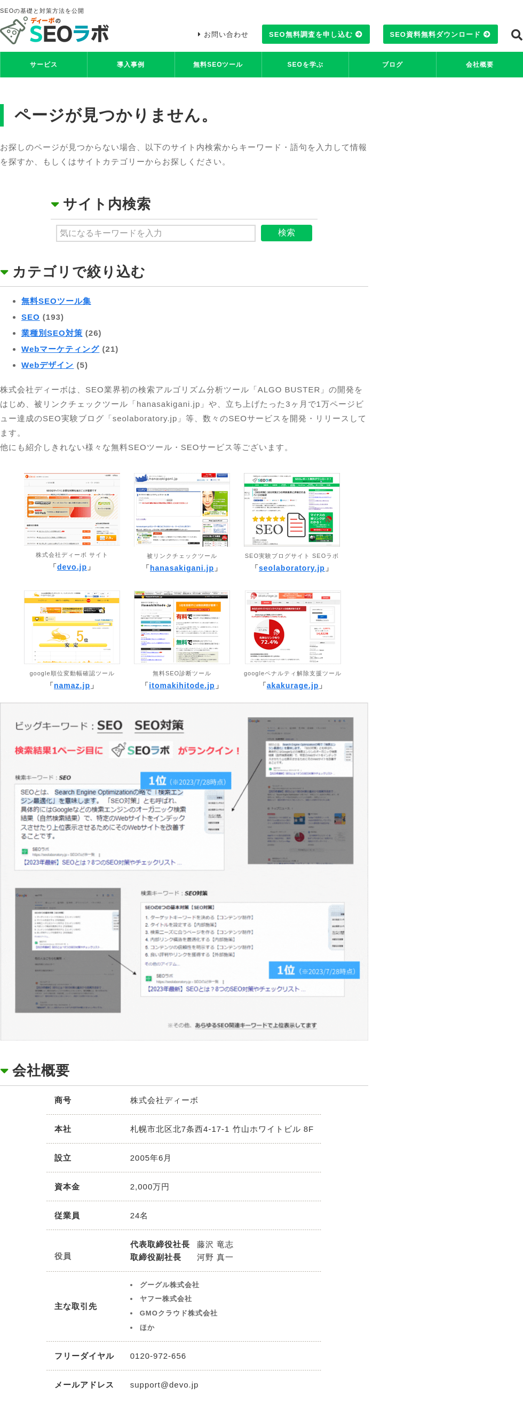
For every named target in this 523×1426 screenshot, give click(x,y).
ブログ (392, 64)
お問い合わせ (226, 34)
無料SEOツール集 (56, 300)
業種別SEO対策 (52, 332)
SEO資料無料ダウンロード (435, 34)
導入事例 (131, 64)
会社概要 (480, 64)
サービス (44, 64)
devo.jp (72, 567)
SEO (30, 316)
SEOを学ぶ (305, 64)
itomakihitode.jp (182, 685)
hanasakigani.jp (182, 568)
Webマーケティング (60, 348)
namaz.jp (72, 685)
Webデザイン (47, 364)
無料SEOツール (218, 64)
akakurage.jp (293, 685)
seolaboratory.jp (292, 568)
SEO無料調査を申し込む (310, 34)
